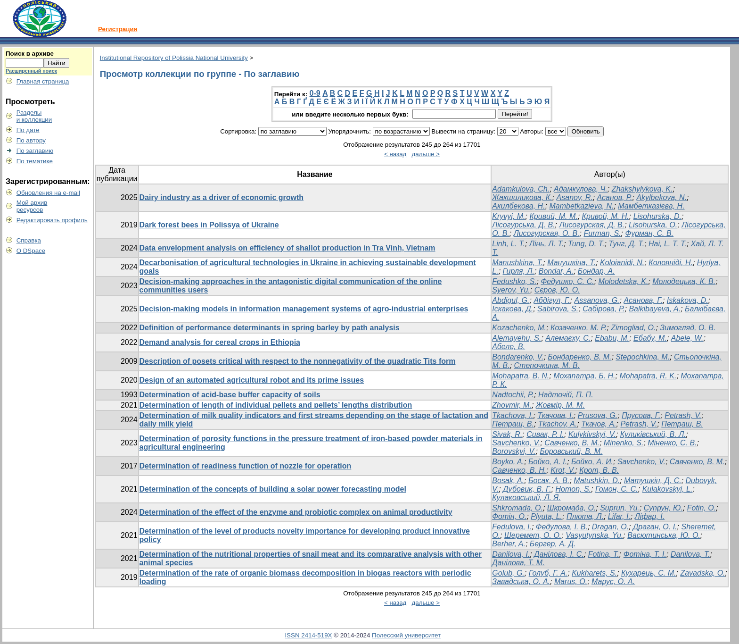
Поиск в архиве (30, 53)
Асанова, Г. (643, 300)
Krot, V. (562, 470)
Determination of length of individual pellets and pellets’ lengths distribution (276, 405)
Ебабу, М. (650, 338)
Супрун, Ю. (663, 508)
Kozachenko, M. (519, 328)
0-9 (315, 93)
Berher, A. (509, 544)
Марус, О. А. (613, 581)
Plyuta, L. (546, 516)
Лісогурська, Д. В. (523, 225)
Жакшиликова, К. (522, 197)
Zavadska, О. (702, 573)
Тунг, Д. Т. (626, 244)
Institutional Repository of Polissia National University (174, 57)
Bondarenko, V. (517, 357)
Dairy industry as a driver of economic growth (222, 197)
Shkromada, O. (517, 508)
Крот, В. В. (599, 470)
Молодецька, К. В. (683, 281)
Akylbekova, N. (661, 197)
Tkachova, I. (512, 415)
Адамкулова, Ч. (581, 189)
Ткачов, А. (598, 424)
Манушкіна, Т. (571, 263)
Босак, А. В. (548, 481)
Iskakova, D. (687, 300)
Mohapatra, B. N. (520, 376)
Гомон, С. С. (616, 489)
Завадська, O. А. (521, 581)
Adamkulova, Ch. (521, 189)
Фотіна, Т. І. (645, 554)
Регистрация (117, 29)
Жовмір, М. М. (560, 405)
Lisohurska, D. (657, 216)
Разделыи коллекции (34, 116)
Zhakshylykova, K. (642, 189)
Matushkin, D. (597, 481)
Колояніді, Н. (671, 263)
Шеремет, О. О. (532, 535)
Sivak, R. (507, 434)
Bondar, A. (556, 271)
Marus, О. (570, 581)
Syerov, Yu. (511, 290)
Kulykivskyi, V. (592, 434)
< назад (395, 154)
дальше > (426, 154)
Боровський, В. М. (571, 451)
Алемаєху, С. (568, 338)
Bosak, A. (508, 481)
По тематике (34, 161)
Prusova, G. (597, 415)
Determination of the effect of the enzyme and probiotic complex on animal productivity (296, 512)
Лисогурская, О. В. (547, 233)
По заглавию (35, 150)
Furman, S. (602, 233)
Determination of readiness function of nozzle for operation (246, 466)
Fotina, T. (603, 554)
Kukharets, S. (594, 573)
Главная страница (42, 81)
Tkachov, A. (557, 424)
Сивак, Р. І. (545, 434)
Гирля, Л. (518, 271)
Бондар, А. (596, 271)
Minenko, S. (623, 443)
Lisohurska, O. (653, 225)
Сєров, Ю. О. (557, 290)
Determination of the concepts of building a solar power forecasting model (273, 489)
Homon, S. (573, 489)
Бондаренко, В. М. (579, 357)
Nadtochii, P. (513, 395)
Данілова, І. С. (559, 554)
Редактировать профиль (52, 220)
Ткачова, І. (555, 415)
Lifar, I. (619, 516)
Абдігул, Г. (552, 300)
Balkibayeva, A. (655, 309)
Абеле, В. (508, 347)
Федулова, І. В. (562, 527)
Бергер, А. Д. (553, 544)
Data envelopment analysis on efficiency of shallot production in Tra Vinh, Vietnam (287, 248)
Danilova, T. (690, 554)
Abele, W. (687, 338)
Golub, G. (508, 573)
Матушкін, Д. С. (653, 481)
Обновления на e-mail (48, 192)
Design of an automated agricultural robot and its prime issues (252, 380)
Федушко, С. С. (567, 281)
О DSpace (31, 250)
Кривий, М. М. (553, 216)
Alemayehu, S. (516, 338)
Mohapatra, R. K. (647, 376)
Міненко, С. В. (672, 443)
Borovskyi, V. (513, 451)
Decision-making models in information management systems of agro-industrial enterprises (304, 309)
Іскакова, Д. (512, 309)
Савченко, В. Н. (519, 470)
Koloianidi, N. (622, 263)
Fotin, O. (701, 508)
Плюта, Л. (585, 516)
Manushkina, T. (517, 263)
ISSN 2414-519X (308, 635)
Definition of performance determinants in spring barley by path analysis (270, 328)
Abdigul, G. (510, 300)
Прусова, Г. (641, 415)
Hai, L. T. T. (668, 244)
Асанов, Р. (614, 197)
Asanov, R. (575, 197)
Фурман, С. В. (649, 233)
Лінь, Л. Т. (546, 244)
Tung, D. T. (586, 244)
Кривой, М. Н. (605, 216)
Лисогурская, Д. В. (591, 225)
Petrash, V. (683, 415)
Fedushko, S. (514, 281)
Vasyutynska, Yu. (594, 535)
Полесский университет (406, 635)
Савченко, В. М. (571, 443)
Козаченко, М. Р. (578, 328)
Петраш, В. (513, 424)
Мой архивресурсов (32, 206)
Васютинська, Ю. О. (663, 535)
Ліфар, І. (650, 516)
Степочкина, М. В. (547, 365)
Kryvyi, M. (508, 216)
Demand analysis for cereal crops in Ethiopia (220, 342)
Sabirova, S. (557, 309)
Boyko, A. (508, 462)
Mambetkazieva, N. (582, 206)
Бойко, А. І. (547, 462)
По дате (28, 130)
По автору (31, 140)
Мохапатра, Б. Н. (584, 376)
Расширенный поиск (31, 71)
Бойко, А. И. (592, 462)
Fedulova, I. (512, 527)
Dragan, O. (610, 527)
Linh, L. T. (508, 244)
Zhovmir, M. (512, 405)
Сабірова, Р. (603, 309)
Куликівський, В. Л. (653, 434)
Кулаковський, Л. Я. (526, 497)
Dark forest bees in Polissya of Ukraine (209, 225)
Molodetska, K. (624, 281)
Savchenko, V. (516, 443)
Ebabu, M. (612, 338)
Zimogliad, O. (633, 328)
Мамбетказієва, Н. (651, 206)
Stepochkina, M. (643, 357)
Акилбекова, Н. (518, 206)
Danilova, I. (511, 554)
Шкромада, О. (571, 508)
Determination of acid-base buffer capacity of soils (230, 395)
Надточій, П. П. (565, 395)
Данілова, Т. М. (518, 563)
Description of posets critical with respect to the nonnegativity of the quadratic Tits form (298, 361)
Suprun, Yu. (620, 508)
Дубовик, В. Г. (527, 489)
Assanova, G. (597, 300)
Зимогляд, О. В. (687, 328)
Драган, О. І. (655, 527)
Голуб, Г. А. (548, 573)
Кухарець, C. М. (648, 573)
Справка (28, 240)
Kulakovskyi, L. (667, 489)
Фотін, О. (509, 516)
